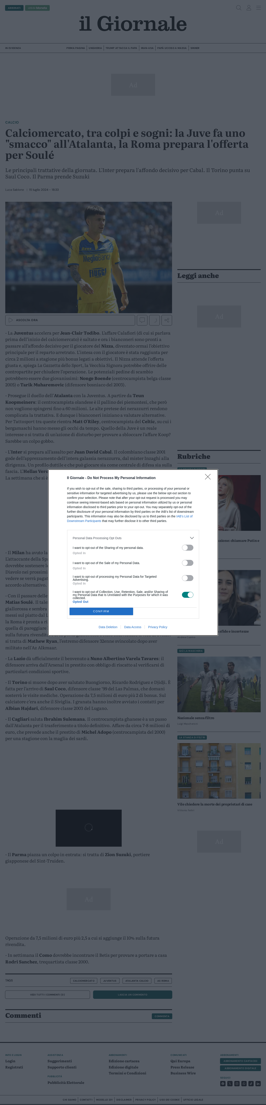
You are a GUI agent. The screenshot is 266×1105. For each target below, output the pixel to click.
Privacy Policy (157, 627)
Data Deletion (108, 627)
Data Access (132, 627)
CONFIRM (101, 611)
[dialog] (133, 552)
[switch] (187, 548)
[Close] (209, 478)
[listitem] (133, 538)
